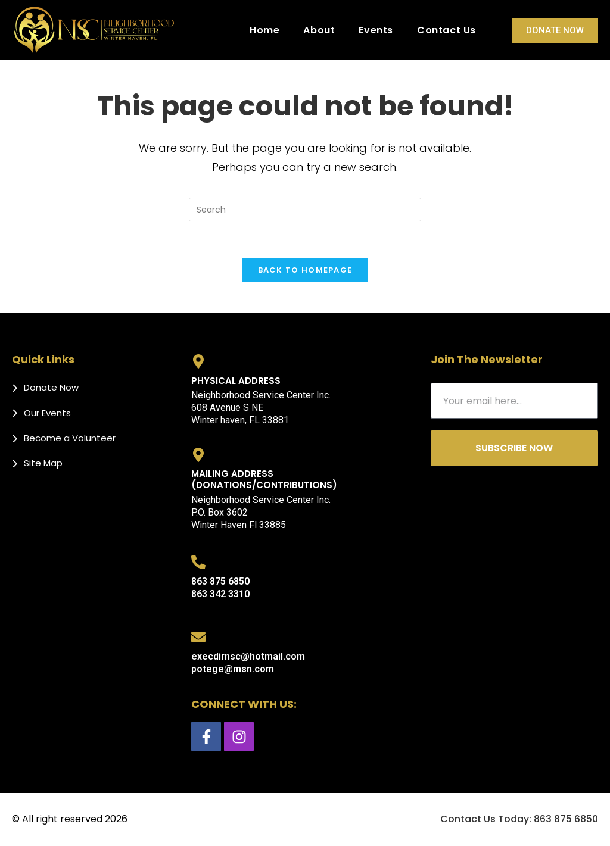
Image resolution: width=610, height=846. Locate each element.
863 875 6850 (220, 581)
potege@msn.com (232, 669)
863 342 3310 (220, 594)
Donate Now (555, 30)
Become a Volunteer (70, 438)
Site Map (43, 463)
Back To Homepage (305, 270)
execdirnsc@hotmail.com (248, 656)
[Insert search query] (305, 209)
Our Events (47, 413)
